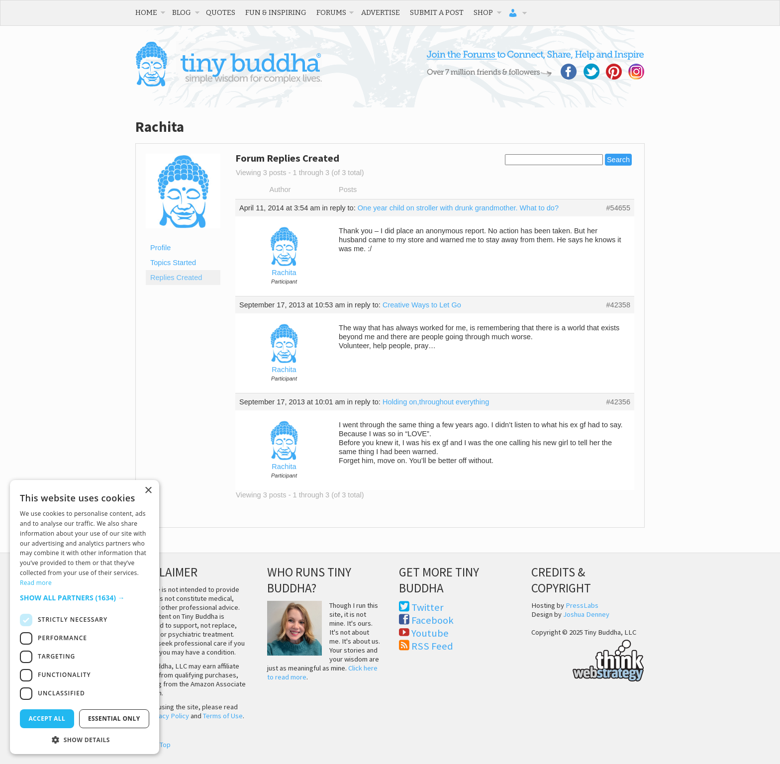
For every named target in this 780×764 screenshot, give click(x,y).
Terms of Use (223, 715)
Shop (483, 12)
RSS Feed (432, 646)
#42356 (618, 402)
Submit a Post (437, 12)
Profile (160, 248)
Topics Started (173, 263)
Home (146, 12)
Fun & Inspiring (275, 12)
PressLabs (582, 605)
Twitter (427, 607)
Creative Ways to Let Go (422, 305)
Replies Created (176, 278)
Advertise (380, 12)
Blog (181, 12)
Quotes (220, 12)
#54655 (618, 208)
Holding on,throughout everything (436, 402)
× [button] (148, 490)
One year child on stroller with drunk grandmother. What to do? (458, 208)
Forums (331, 12)
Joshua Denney (586, 614)
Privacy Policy (168, 715)
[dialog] (84, 617)
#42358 (618, 305)
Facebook (432, 620)
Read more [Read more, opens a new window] (36, 582)
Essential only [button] (114, 718)
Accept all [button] (46, 718)
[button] (84, 597)
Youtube (430, 633)
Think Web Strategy (587, 659)
